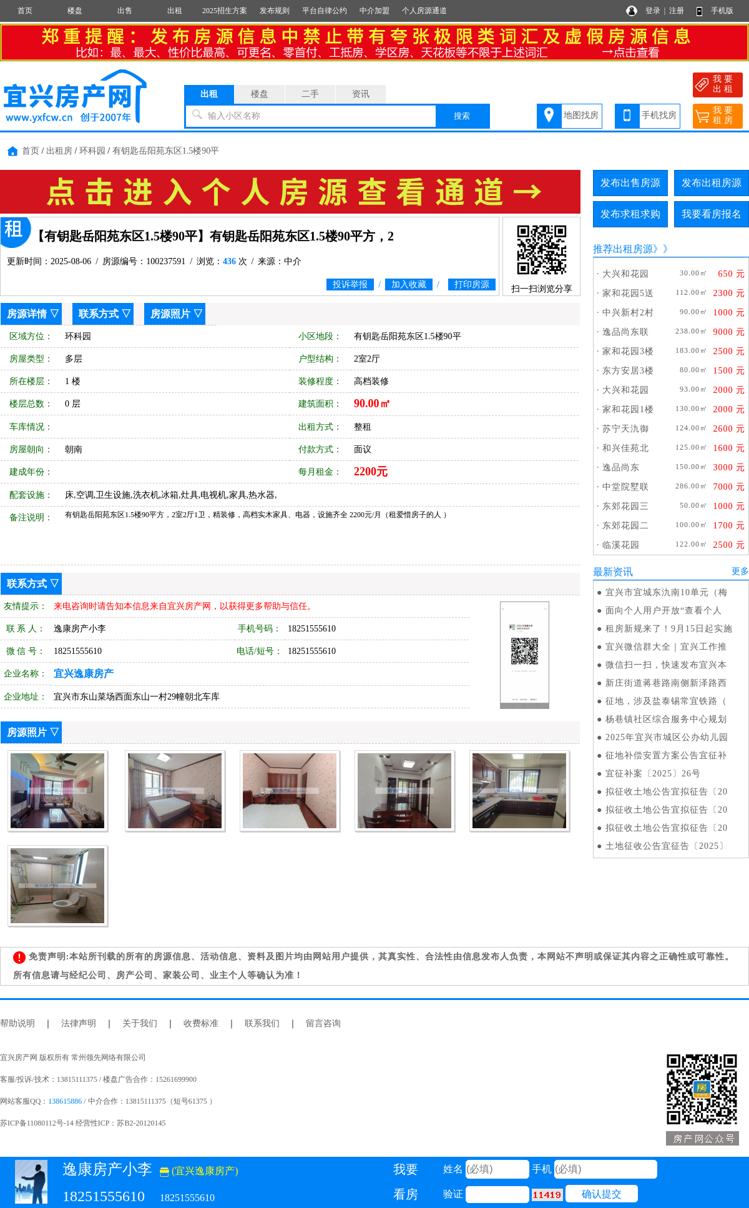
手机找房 (659, 115)
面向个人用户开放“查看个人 (663, 610)
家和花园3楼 (628, 351)
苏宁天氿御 (625, 428)
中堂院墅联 (625, 487)
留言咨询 (323, 1023)
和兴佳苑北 (625, 448)
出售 (124, 10)
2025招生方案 (224, 10)
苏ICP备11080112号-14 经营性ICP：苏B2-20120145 (82, 1123)
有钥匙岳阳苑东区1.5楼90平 (166, 151)
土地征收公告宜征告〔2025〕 (666, 846)
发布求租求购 (630, 214)
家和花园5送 (628, 293)
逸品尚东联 (625, 332)
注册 (676, 10)
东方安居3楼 (628, 370)
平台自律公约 (324, 10)
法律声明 (78, 1023)
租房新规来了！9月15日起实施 (669, 628)
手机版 (722, 10)
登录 (652, 10)
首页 (24, 10)
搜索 (462, 116)
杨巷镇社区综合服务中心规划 (666, 719)
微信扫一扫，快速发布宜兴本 (666, 665)
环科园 (92, 151)
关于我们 (139, 1023)
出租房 (59, 151)
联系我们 (262, 1023)
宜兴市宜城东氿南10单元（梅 (666, 592)
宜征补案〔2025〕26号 (653, 773)
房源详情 (27, 314)
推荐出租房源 (623, 249)
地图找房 (581, 115)
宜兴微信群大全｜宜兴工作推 (666, 646)
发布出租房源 (712, 182)
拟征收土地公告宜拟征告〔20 (666, 791)
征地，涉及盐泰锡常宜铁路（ (666, 701)
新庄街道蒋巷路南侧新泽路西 (666, 683)
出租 (174, 10)
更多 (740, 571)
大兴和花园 (625, 274)
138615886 (65, 1101)
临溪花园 (621, 545)
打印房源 (471, 284)
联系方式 (99, 314)
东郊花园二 (625, 525)
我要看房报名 (712, 214)
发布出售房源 (630, 182)
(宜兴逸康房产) (199, 1171)
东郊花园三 (625, 506)
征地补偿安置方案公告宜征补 (666, 755)
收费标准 (201, 1023)
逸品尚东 (621, 467)
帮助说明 (17, 1023)
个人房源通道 (424, 10)
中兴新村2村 (628, 312)
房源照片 (170, 314)
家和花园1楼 (628, 409)
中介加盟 (374, 10)
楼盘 (74, 10)
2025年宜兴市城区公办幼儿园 (666, 737)
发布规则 (275, 10)
